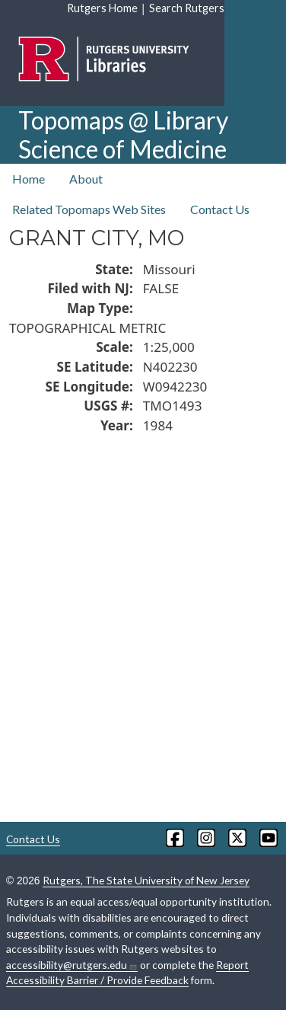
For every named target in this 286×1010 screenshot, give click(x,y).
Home (28, 178)
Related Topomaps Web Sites (89, 209)
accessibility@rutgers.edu (72, 965)
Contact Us (219, 209)
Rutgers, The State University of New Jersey (146, 880)
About (86, 178)
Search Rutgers (186, 8)
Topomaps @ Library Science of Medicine (123, 134)
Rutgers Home (102, 8)
